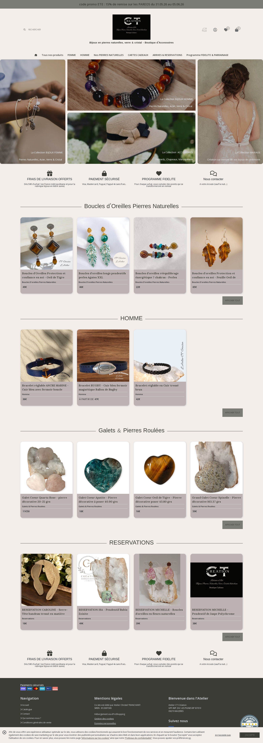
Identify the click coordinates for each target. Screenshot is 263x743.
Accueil (24, 705)
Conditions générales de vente (35, 722)
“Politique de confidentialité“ (138, 738)
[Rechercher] (24, 29)
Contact (25, 713)
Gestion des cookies (104, 718)
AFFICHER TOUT (232, 300)
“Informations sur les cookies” (95, 738)
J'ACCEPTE (250, 735)
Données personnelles (105, 723)
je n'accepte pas (223, 735)
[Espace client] (215, 30)
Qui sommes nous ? (30, 718)
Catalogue (26, 709)
